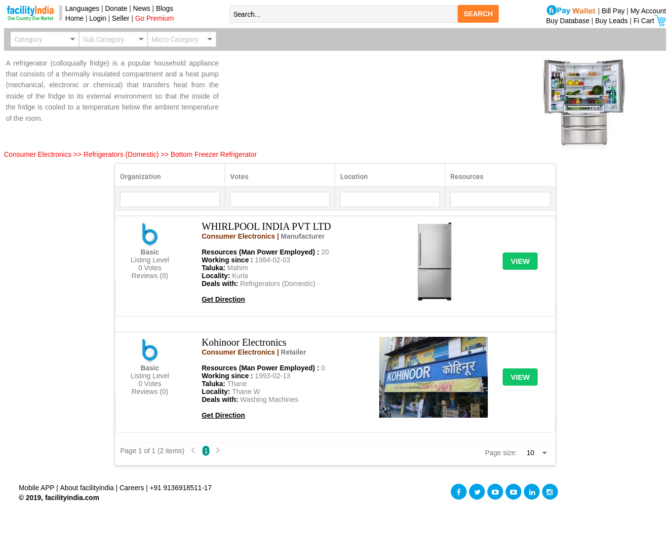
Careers (131, 488)
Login (97, 18)
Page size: (501, 453)
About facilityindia (88, 488)
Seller (120, 18)
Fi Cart (649, 21)
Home (72, 18)
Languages (80, 8)
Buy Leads (611, 21)
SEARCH (478, 14)
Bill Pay (614, 11)
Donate (116, 8)
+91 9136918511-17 (181, 488)
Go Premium (154, 18)
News (142, 8)
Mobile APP (37, 488)
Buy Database (568, 21)
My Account (648, 11)
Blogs (164, 8)
